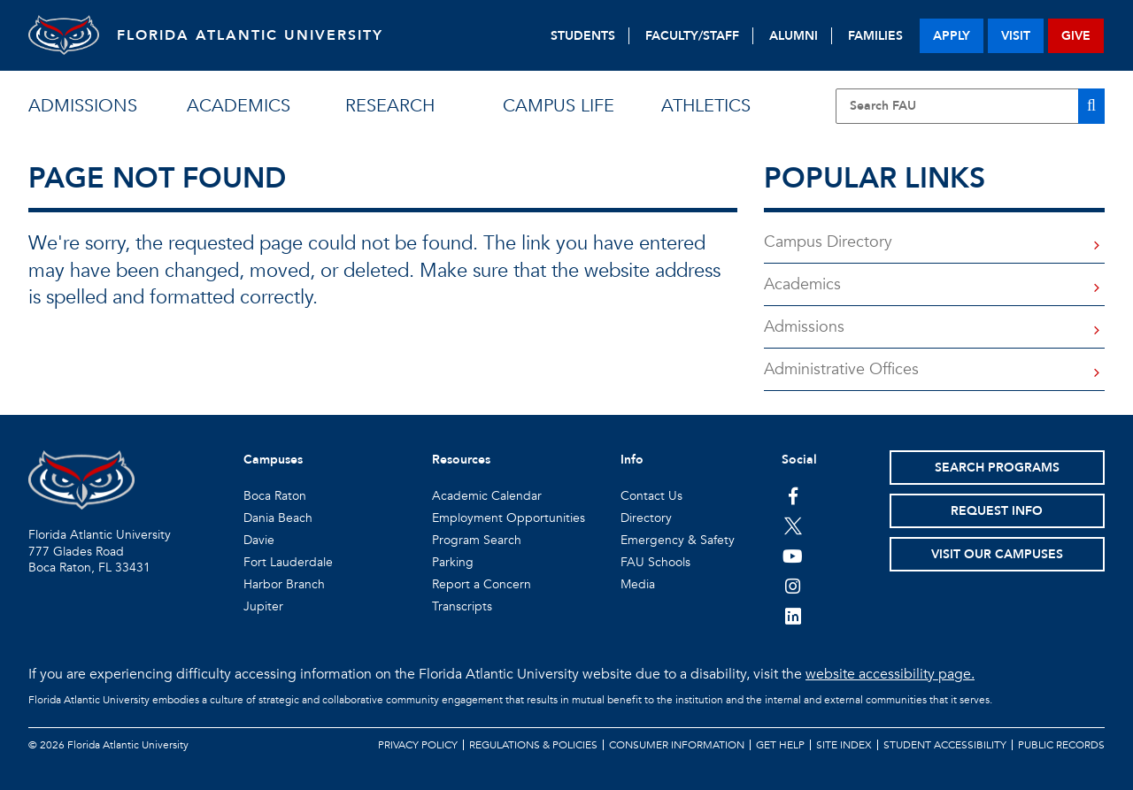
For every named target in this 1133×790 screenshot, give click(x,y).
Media (637, 584)
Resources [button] (461, 459)
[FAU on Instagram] (793, 585)
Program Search (476, 540)
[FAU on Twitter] (793, 525)
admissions (82, 106)
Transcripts (462, 606)
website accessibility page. (890, 674)
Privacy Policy (418, 745)
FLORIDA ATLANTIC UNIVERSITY (250, 35)
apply (951, 35)
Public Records (1061, 745)
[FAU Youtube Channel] (793, 555)
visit (1015, 35)
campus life (558, 106)
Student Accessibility (944, 745)
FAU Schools (655, 562)
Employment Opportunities (508, 518)
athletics (706, 106)
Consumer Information (676, 745)
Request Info (997, 510)
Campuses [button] (273, 459)
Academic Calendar (487, 495)
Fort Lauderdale (288, 562)
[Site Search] (970, 106)
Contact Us (651, 495)
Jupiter (263, 606)
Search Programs (997, 467)
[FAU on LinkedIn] (793, 616)
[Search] (1091, 106)
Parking (453, 562)
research (390, 106)
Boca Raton (274, 495)
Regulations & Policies (533, 745)
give (1076, 35)
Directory (646, 518)
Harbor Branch (284, 584)
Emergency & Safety (677, 540)
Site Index (844, 745)
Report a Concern (481, 584)
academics (238, 106)
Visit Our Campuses (997, 554)
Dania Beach (277, 518)
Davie (258, 540)
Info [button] (632, 459)
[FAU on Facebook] (793, 495)
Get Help (780, 745)
